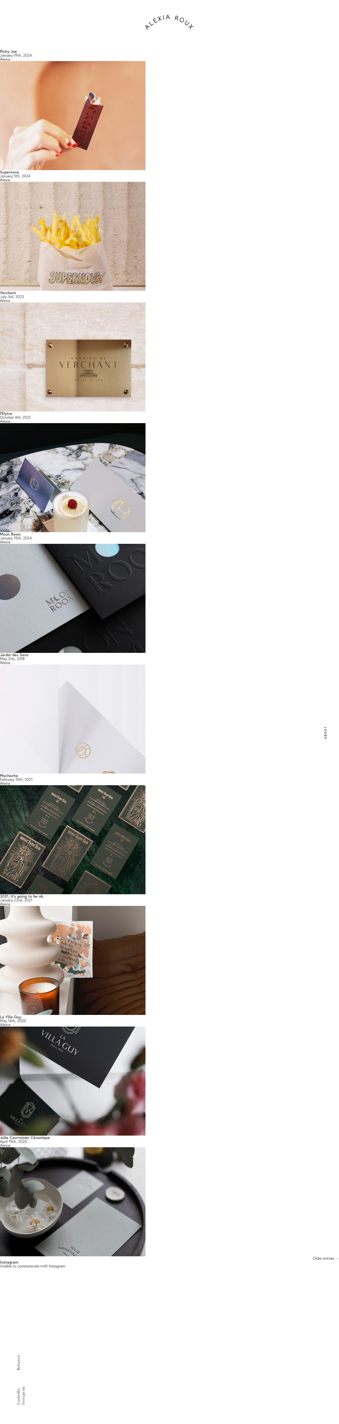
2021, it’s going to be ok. (22, 896)
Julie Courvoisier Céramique (25, 1137)
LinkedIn (18, 1396)
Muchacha (9, 775)
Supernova (9, 171)
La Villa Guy (10, 1016)
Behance (18, 1362)
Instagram (23, 1395)
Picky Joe (8, 51)
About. (325, 732)
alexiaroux (169, 22)
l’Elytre (6, 413)
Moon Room (10, 534)
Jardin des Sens (14, 654)
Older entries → (326, 1258)
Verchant (8, 292)
